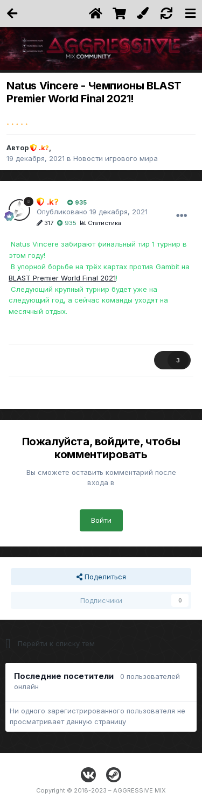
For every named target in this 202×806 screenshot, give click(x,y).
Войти (101, 520)
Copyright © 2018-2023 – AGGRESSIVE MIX (101, 790)
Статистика (100, 223)
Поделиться (101, 577)
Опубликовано (92, 211)
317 (45, 223)
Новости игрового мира (115, 158)
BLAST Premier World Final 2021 (62, 278)
